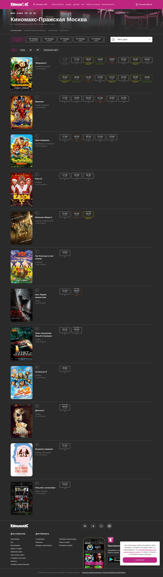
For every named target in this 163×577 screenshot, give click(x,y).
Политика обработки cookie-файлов (114, 573)
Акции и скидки (16, 549)
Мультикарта (108, 4)
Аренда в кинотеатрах (44, 546)
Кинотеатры (58, 4)
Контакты (70, 30)
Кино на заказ (93, 4)
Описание (58, 30)
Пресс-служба (64, 542)
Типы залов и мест (17, 555)
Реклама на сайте (65, 546)
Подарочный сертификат (37, 30)
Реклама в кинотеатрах (67, 539)
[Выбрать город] (40, 4)
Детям (76, 4)
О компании (40, 539)
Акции (68, 4)
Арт (83, 4)
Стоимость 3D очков (18, 558)
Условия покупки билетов (20, 565)
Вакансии (39, 542)
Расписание (17, 30)
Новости (14, 561)
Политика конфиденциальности (92, 573)
